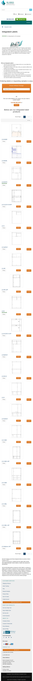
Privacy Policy (5, 594)
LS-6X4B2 (4, 139)
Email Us (16, 105)
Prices (4, 141)
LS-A (3, 226)
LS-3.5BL (4, 504)
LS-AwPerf (5, 247)
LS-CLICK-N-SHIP (7, 204)
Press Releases (6, 626)
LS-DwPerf (5, 418)
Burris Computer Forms (21, 674)
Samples (18, 141)
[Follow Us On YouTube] (6, 637)
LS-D (3, 397)
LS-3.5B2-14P (5, 461)
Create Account (6, 599)
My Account (28, 14)
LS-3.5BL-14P (5, 525)
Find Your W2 (5, 613)
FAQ (4, 588)
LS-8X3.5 (4, 376)
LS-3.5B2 (4, 440)
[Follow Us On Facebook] (4, 637)
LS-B (3, 311)
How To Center (6, 596)
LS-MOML (4, 160)
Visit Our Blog (5, 628)
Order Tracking (6, 586)
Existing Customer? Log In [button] (16, 602)
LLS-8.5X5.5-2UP (6, 333)
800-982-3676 (10, 19)
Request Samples (6, 591)
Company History (6, 620)
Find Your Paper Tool (7, 607)
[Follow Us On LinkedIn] (11, 637)
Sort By (29, 120)
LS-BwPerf (5, 355)
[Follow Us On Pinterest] (8, 637)
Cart (15, 14)
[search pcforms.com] (30, 10)
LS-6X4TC (4, 182)
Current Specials (6, 615)
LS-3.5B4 (4, 482)
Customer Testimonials (7, 623)
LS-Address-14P (6, 546)
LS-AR (3, 268)
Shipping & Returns (7, 583)
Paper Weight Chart (7, 610)
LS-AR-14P (5, 289)
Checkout (20, 14)
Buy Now (29, 141)
